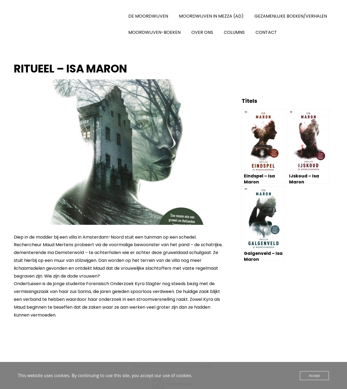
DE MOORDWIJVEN (148, 16)
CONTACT (266, 32)
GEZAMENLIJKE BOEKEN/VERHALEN (290, 16)
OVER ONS (202, 32)
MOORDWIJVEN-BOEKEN (154, 32)
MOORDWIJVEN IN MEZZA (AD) (211, 16)
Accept (314, 375)
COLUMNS (234, 32)
